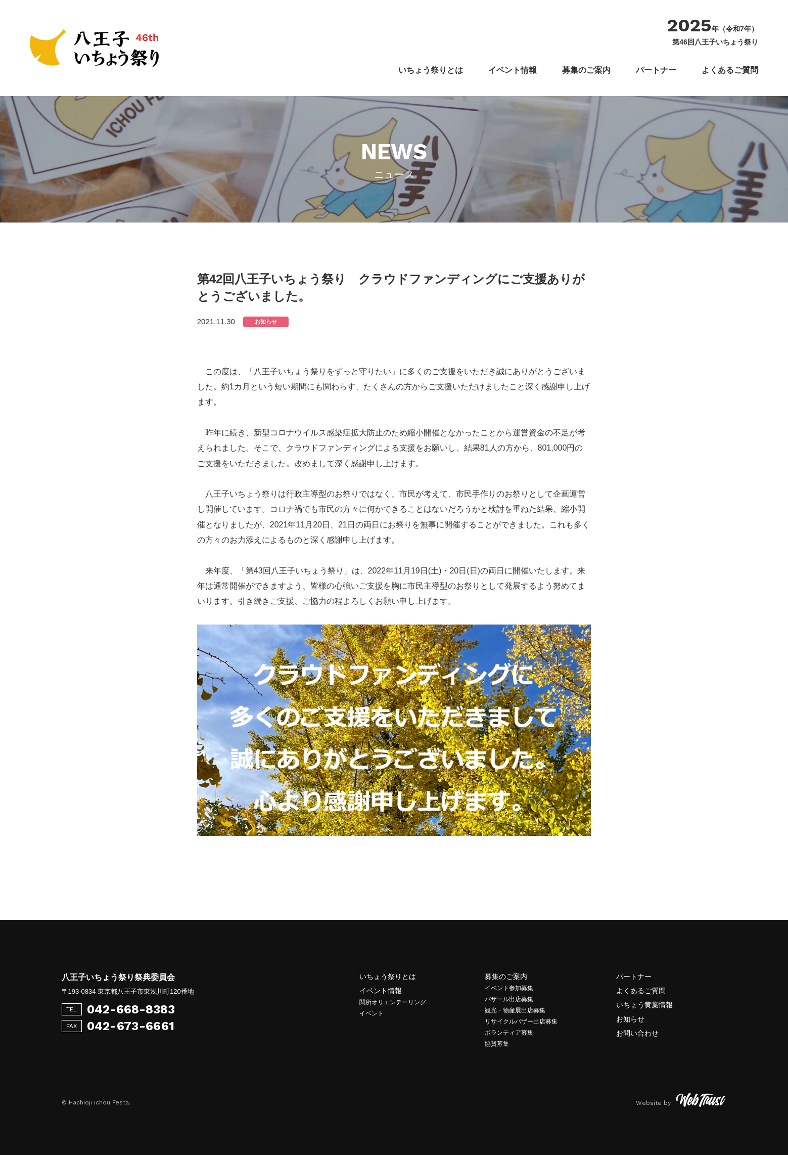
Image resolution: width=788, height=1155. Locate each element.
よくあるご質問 (730, 70)
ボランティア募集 (509, 1032)
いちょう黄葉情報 (644, 1005)
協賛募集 (497, 1043)
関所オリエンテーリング (392, 1002)
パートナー (656, 70)
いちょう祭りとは (430, 70)
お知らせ (630, 1019)
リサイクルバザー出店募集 (521, 1021)
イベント (371, 1013)
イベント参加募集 (509, 988)
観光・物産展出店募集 (515, 1010)
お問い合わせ (637, 1033)
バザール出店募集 (509, 999)
